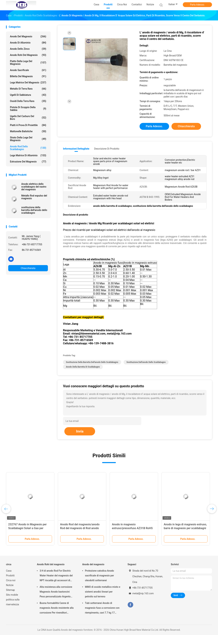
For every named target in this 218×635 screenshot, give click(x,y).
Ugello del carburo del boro (28, 117)
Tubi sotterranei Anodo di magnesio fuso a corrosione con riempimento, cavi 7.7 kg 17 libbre (102, 608)
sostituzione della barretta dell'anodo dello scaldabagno (34, 210)
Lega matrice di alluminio (28, 155)
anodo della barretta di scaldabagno (83, 367)
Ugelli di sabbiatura (28, 95)
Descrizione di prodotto (106, 148)
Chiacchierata (28, 268)
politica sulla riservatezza (12, 602)
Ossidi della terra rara (28, 101)
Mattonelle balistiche (28, 131)
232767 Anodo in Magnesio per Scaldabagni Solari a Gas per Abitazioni (27, 528)
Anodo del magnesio (28, 36)
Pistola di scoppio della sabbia (28, 108)
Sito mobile (12, 594)
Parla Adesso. (197, 4)
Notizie (10, 585)
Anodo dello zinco (28, 49)
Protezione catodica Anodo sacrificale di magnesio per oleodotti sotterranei (99, 575)
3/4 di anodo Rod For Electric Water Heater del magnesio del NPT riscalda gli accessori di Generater (56, 576)
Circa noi (10, 580)
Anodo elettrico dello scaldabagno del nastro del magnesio (33, 187)
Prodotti (10, 575)
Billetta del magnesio (28, 76)
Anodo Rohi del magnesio (28, 55)
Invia (79, 431)
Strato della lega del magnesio (28, 139)
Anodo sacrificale (28, 70)
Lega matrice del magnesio (28, 82)
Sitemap (10, 590)
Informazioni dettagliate (76, 148)
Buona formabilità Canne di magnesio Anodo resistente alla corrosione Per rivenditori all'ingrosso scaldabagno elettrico (57, 608)
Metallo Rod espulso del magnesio (34, 197)
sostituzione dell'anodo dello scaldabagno (146, 362)
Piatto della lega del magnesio (28, 62)
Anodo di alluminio (28, 42)
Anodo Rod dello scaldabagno (28, 148)
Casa (9, 570)
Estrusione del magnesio (28, 161)
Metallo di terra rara (28, 88)
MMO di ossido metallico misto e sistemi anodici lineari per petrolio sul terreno (102, 591)
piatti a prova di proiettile (28, 125)
